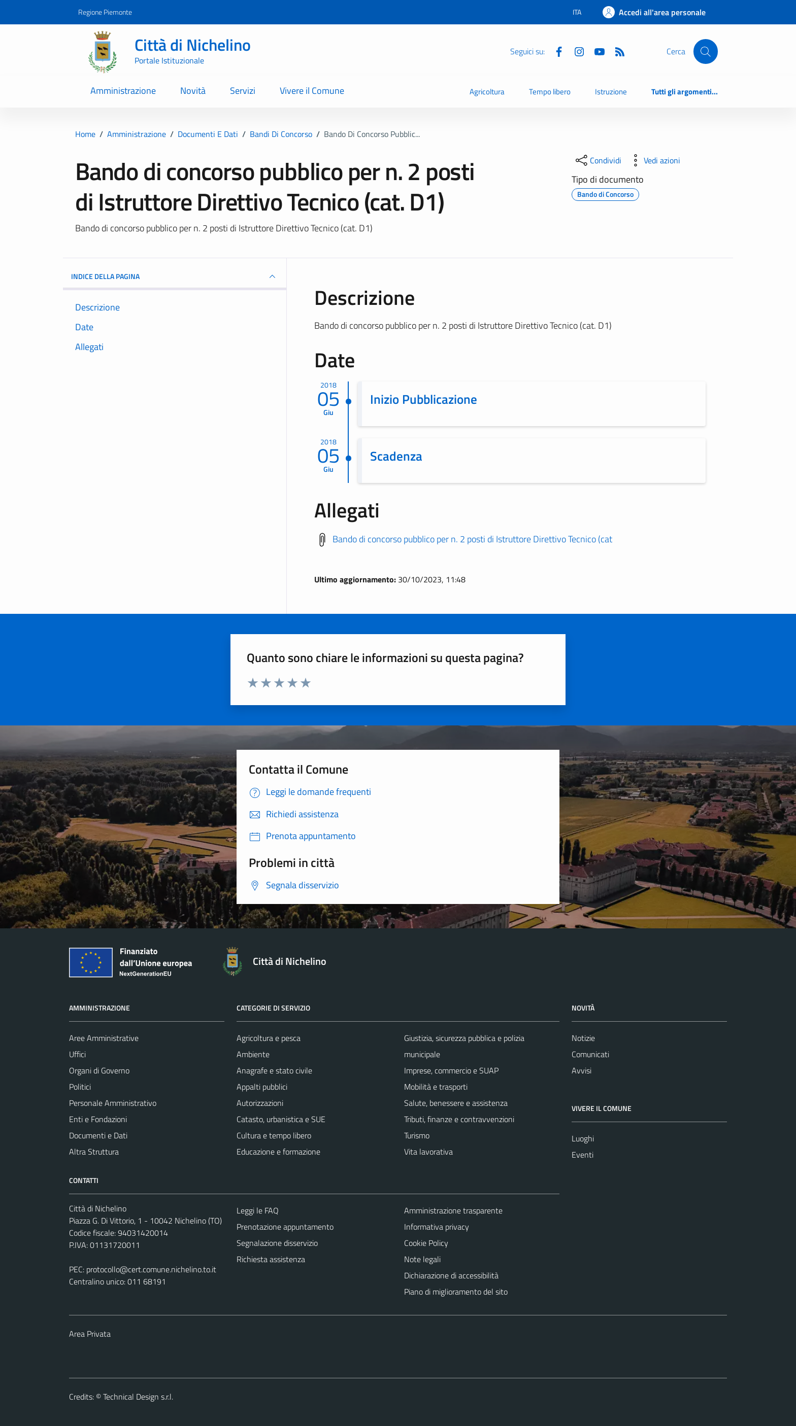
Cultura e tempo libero (274, 1135)
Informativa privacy (436, 1227)
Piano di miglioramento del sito (456, 1291)
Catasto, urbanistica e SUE (281, 1119)
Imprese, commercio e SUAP (451, 1070)
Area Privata (90, 1334)
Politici (80, 1087)
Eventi (582, 1155)
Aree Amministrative (104, 1038)
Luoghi (583, 1138)
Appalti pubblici (262, 1087)
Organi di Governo (99, 1070)
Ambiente (253, 1054)
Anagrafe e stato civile (274, 1070)
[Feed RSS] (616, 51)
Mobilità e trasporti (436, 1087)
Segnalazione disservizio (277, 1243)
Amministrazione (123, 90)
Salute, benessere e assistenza (456, 1103)
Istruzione (611, 91)
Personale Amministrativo (112, 1103)
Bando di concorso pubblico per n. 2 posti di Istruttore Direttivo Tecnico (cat (472, 538)
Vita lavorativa (428, 1151)
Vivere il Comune (312, 90)
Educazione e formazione (278, 1151)
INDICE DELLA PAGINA (174, 276)
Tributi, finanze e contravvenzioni (459, 1119)
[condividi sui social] (597, 160)
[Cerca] (705, 51)
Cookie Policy (426, 1243)
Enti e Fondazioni (98, 1119)
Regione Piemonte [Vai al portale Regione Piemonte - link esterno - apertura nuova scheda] (105, 12)
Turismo (416, 1135)
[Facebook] (555, 51)
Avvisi (581, 1070)
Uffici (77, 1054)
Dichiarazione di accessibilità (451, 1275)
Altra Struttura (94, 1151)
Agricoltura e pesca (269, 1038)
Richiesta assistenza (271, 1259)
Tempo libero (550, 91)
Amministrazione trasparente (453, 1210)
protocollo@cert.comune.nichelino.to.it (151, 1269)
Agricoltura (487, 91)
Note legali (422, 1259)
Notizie (583, 1038)
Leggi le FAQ (258, 1210)
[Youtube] (595, 51)
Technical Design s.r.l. (138, 1396)
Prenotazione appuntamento (285, 1227)
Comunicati (590, 1054)
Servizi (242, 90)
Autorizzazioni (260, 1103)
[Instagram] (575, 51)
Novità (193, 90)
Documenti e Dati (98, 1135)
